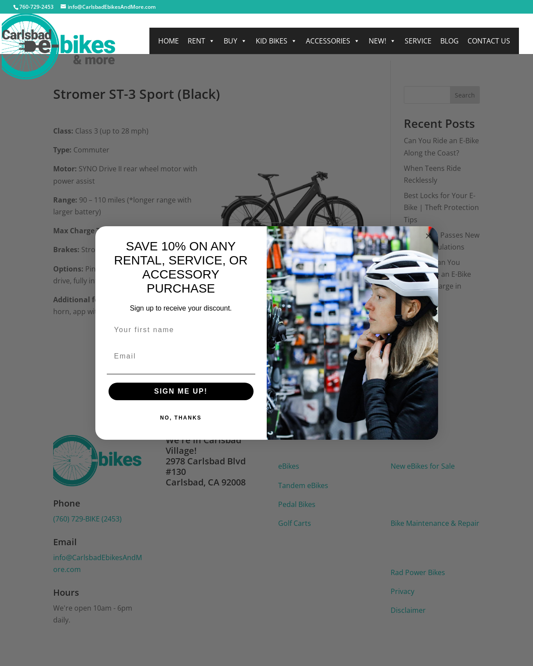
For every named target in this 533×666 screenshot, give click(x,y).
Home (168, 41)
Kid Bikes (276, 41)
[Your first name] (181, 330)
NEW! (382, 41)
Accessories (333, 41)
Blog (449, 41)
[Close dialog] (428, 236)
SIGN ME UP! (181, 391)
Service (418, 41)
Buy (235, 41)
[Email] (181, 356)
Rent (201, 41)
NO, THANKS (181, 418)
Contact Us (489, 41)
